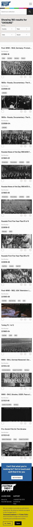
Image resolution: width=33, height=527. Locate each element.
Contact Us (16, 501)
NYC (19, 300)
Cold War (10, 58)
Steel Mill (18, 266)
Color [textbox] (3, 35)
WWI (16, 335)
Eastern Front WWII (17, 370)
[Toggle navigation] (30, 4)
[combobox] (8, 29)
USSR (28, 162)
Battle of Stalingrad (6, 439)
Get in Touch (17, 477)
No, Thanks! (8, 523)
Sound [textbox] (18, 35)
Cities (3, 58)
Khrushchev (5, 162)
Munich (23, 58)
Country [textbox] (4, 29)
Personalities (14, 162)
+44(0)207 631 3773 (19, 499)
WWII (10, 231)
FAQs (14, 503)
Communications (6, 370)
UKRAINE (4, 92)
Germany (17, 58)
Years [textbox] (18, 29)
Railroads (4, 231)
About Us (4, 499)
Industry (11, 266)
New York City (12, 300)
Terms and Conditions (10, 514)
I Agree (18, 523)
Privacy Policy (23, 514)
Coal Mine (4, 266)
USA (24, 300)
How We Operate (6, 501)
